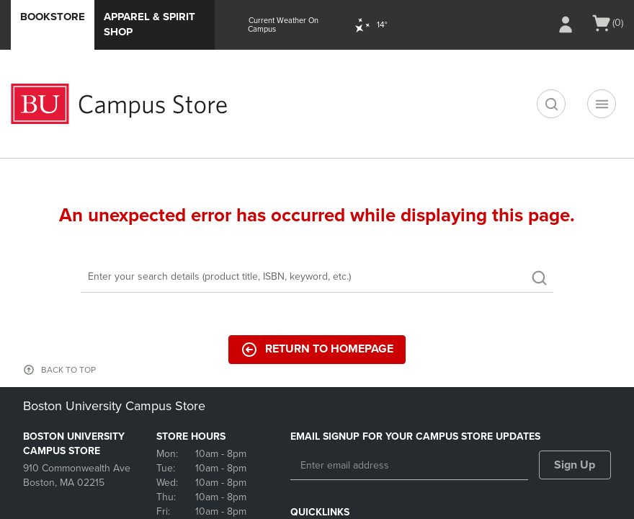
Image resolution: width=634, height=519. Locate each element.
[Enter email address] (409, 465)
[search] (551, 103)
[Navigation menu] (601, 103)
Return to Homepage (317, 349)
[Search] (317, 277)
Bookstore (52, 16)
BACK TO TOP (68, 370)
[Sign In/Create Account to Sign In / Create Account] (565, 24)
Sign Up (574, 465)
